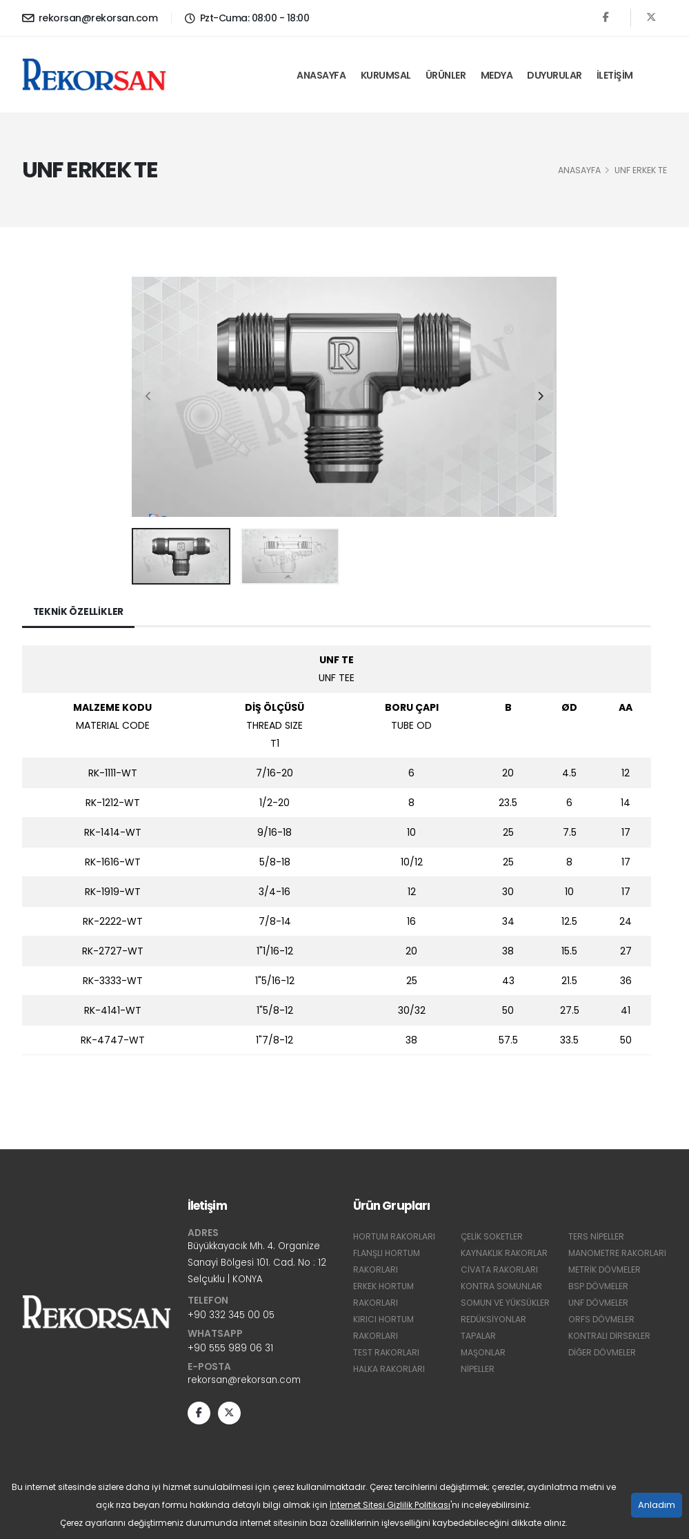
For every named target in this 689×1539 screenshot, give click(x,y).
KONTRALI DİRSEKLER (610, 1352)
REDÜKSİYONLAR (494, 1319)
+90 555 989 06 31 (231, 1350)
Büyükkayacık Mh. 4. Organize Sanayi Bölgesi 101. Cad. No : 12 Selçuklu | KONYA (260, 1263)
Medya (497, 75)
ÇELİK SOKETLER (492, 1236)
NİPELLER (478, 1369)
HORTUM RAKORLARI (395, 1236)
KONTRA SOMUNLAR (502, 1286)
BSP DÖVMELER (599, 1302)
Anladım (656, 1504)
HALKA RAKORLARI (389, 1369)
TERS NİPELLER (596, 1236)
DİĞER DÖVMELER (604, 1369)
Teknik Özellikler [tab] (79, 612)
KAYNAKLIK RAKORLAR (504, 1253)
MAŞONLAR (484, 1352)
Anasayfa (321, 75)
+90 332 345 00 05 (232, 1317)
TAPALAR (478, 1336)
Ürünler (446, 75)
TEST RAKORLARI (386, 1352)
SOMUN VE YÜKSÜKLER (506, 1302)
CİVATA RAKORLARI (500, 1269)
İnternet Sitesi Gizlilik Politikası (390, 1505)
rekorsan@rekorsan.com (90, 18)
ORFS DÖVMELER (603, 1336)
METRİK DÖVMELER (606, 1286)
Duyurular (554, 75)
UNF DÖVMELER (599, 1319)
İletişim (615, 75)
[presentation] (149, 396)
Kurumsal (386, 75)
